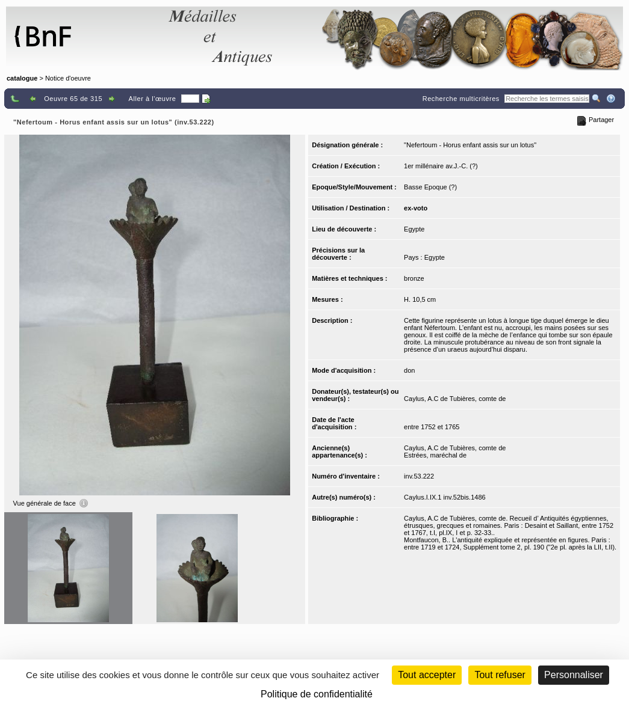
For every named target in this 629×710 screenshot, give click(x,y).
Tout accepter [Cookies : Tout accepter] (427, 675)
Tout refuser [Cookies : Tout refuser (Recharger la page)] (499, 675)
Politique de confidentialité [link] (317, 694)
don (409, 370)
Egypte (414, 229)
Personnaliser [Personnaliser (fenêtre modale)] (573, 675)
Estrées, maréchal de (435, 455)
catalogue (22, 78)
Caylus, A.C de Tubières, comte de (455, 398)
